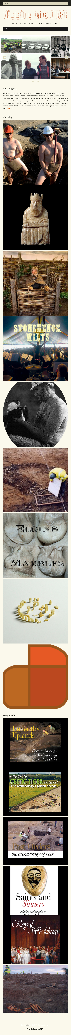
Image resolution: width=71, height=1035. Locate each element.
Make (27, 1025)
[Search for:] (35, 3)
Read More (10, 108)
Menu (8, 29)
